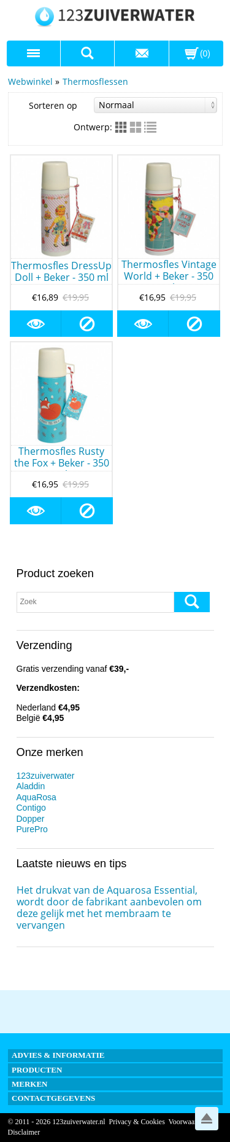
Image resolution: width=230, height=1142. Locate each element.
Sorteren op (123, 105)
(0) (205, 53)
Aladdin (31, 786)
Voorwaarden (188, 1121)
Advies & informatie (58, 1055)
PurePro (32, 829)
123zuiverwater (46, 776)
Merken (30, 1084)
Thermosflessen (95, 81)
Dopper (31, 819)
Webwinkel (30, 81)
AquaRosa (36, 797)
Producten (37, 1069)
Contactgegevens (53, 1098)
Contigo (31, 808)
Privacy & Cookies (136, 1121)
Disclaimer (24, 1132)
